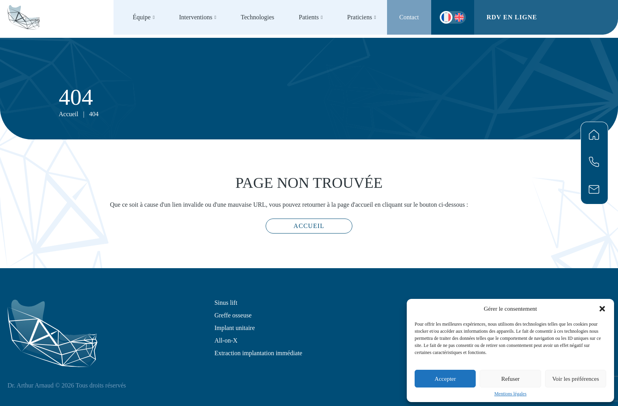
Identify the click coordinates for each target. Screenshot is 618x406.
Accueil (68, 114)
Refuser (510, 379)
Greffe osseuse (232, 315)
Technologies (257, 17)
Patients (309, 17)
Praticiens (359, 17)
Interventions (195, 17)
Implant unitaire (234, 327)
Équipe (142, 17)
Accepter (445, 379)
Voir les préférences (575, 379)
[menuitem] (459, 17)
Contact (409, 17)
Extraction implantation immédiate (258, 353)
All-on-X (226, 340)
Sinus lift (225, 302)
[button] (602, 309)
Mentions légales (510, 393)
